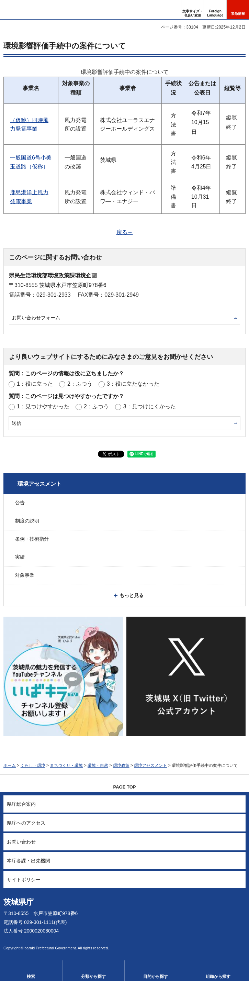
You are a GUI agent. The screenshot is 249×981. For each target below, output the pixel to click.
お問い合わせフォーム (36, 317)
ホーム (9, 765)
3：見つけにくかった (149, 406)
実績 (20, 557)
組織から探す (218, 976)
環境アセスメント (39, 484)
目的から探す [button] (155, 976)
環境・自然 (98, 765)
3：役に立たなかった (133, 384)
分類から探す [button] (93, 976)
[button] (215, 9)
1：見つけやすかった (43, 406)
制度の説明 (27, 520)
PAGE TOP (124, 787)
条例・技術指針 (32, 539)
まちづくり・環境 (66, 765)
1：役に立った (35, 384)
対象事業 (24, 575)
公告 (20, 502)
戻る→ (124, 232)
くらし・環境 (33, 765)
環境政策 (121, 765)
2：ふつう (79, 384)
